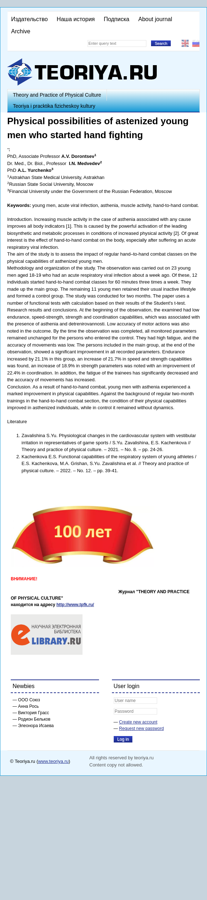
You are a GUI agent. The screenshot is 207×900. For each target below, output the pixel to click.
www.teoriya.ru (53, 761)
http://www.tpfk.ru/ (75, 604)
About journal (155, 19)
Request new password (141, 728)
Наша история (76, 19)
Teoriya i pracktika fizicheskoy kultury (54, 106)
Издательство (29, 19)
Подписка (116, 19)
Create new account (138, 722)
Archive (20, 31)
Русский (195, 43)
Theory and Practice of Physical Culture (57, 95)
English (185, 43)
